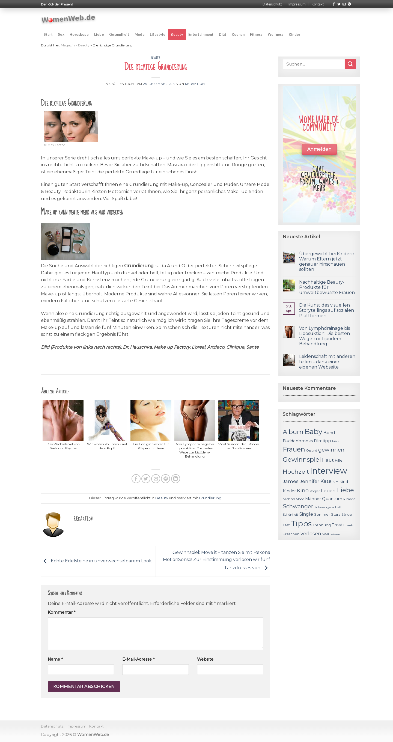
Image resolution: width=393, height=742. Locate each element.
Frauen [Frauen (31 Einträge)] (294, 449)
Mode (140, 34)
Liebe (99, 34)
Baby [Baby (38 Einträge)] (313, 431)
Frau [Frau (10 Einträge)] (335, 441)
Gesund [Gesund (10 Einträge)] (311, 450)
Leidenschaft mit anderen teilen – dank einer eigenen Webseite (327, 361)
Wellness (276, 34)
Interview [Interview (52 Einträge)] (328, 471)
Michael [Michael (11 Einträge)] (289, 499)
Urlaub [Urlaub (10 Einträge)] (348, 525)
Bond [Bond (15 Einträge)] (329, 432)
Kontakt (318, 4)
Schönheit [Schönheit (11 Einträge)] (290, 515)
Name (55, 659)
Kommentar (61, 612)
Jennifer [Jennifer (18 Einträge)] (309, 481)
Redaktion (195, 84)
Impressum (297, 4)
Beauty (177, 34)
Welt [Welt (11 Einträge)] (325, 534)
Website (205, 659)
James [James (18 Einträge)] (291, 481)
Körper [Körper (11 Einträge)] (315, 491)
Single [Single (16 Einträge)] (306, 514)
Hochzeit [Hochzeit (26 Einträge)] (296, 471)
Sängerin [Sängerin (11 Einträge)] (348, 515)
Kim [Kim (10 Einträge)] (335, 482)
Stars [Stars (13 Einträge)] (335, 514)
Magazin (68, 45)
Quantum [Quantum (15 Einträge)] (332, 498)
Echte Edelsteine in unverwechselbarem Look (96, 560)
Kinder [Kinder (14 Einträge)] (289, 490)
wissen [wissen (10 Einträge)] (335, 534)
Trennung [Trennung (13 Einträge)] (322, 525)
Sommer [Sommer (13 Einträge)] (322, 514)
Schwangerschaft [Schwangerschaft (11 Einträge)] (328, 507)
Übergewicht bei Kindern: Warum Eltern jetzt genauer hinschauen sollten (327, 261)
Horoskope (79, 34)
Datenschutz (272, 4)
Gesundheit (119, 34)
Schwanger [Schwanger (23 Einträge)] (298, 506)
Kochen (238, 34)
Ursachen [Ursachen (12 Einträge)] (291, 534)
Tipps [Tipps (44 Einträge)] (301, 523)
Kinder (294, 34)
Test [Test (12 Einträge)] (286, 525)
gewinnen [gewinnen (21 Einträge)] (331, 450)
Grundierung (210, 498)
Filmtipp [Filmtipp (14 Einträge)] (322, 440)
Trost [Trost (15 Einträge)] (337, 524)
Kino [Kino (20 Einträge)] (303, 490)
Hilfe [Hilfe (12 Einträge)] (339, 460)
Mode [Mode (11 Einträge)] (300, 499)
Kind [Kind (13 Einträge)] (344, 481)
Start (48, 34)
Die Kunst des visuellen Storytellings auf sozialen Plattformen (326, 310)
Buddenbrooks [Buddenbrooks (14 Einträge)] (298, 440)
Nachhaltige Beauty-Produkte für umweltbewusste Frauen (327, 287)
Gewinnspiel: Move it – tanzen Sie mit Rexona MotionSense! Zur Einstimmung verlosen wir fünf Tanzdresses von (216, 560)
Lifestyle (157, 34)
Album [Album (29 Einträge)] (293, 432)
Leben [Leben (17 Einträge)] (328, 490)
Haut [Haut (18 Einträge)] (328, 460)
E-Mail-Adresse (138, 659)
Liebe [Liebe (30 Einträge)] (345, 490)
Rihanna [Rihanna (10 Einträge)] (349, 499)
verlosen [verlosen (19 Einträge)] (310, 533)
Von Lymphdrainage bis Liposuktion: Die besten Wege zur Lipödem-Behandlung (324, 336)
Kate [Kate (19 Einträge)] (326, 481)
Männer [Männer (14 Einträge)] (313, 498)
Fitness (256, 34)
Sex (61, 34)
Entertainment (200, 34)
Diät (223, 34)
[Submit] (350, 64)
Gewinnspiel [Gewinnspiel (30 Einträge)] (302, 459)
